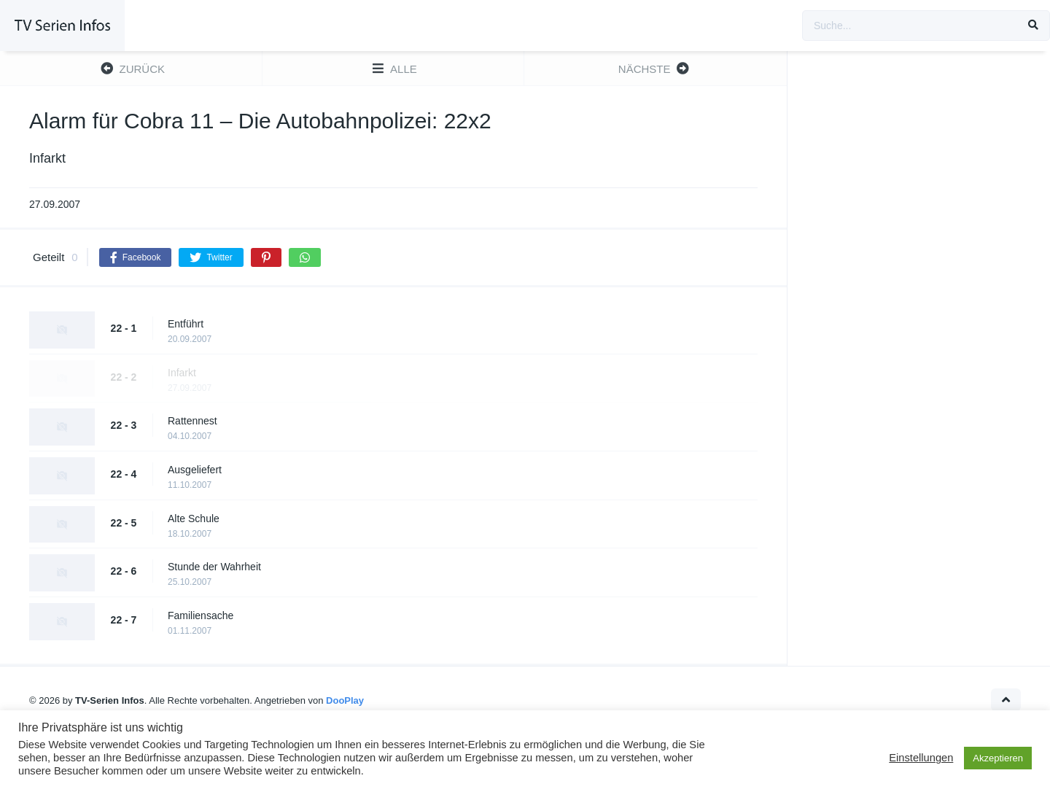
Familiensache (200, 615)
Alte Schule (193, 518)
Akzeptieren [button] (998, 758)
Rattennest (192, 421)
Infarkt (182, 372)
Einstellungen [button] (921, 758)
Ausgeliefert (195, 469)
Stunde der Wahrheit (214, 566)
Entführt (185, 324)
